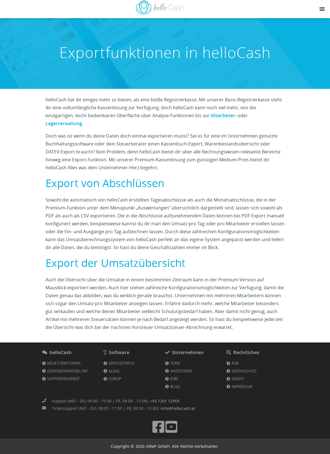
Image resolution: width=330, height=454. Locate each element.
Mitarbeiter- (224, 115)
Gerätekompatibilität (67, 371)
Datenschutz (244, 371)
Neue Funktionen (64, 363)
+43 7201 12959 (164, 401)
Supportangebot (63, 378)
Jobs (174, 378)
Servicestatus (122, 363)
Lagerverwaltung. (64, 123)
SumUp (115, 378)
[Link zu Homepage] (160, 13)
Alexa (114, 371)
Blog (175, 386)
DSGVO (238, 378)
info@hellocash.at (178, 408)
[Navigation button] (322, 9)
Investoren (181, 371)
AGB (235, 363)
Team (175, 363)
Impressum (242, 386)
